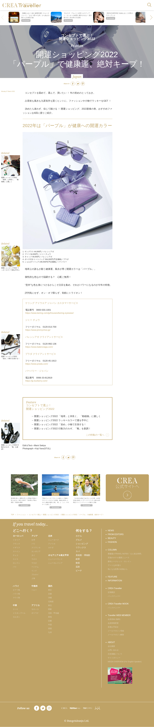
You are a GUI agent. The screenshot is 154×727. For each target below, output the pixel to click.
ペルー (34, 590)
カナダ (51, 548)
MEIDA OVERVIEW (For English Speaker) (125, 662)
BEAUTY (112, 538)
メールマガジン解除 (116, 635)
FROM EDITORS (115, 534)
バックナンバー (114, 596)
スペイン (16, 551)
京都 (50, 594)
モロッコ (35, 609)
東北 (50, 605)
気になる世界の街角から (118, 569)
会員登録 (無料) (114, 619)
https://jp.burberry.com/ (36, 381)
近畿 (50, 621)
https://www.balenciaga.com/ (39, 347)
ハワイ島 (16, 594)
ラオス (34, 559)
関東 (50, 609)
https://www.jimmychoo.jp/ (37, 330)
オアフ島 (16, 590)
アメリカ (51, 544)
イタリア (16, 540)
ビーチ (79, 570)
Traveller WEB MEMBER (119, 615)
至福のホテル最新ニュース (118, 558)
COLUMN (112, 550)
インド (34, 571)
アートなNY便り (114, 565)
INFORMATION (115, 581)
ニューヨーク (53, 540)
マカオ (34, 563)
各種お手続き (113, 627)
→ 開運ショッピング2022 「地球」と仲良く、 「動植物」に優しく (66, 416)
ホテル (79, 536)
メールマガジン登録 (116, 631)
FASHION (112, 542)
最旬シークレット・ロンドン (119, 561)
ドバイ (15, 609)
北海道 (51, 601)
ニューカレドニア (55, 563)
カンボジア (35, 551)
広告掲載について (115, 654)
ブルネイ (35, 574)
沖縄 (50, 598)
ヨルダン (16, 617)
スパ (78, 551)
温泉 (78, 567)
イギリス (16, 548)
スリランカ (35, 548)
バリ (33, 544)
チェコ (15, 555)
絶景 (78, 559)
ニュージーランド (55, 559)
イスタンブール (19, 613)
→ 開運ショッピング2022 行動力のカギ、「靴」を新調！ (61, 428)
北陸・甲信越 (53, 613)
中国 (50, 625)
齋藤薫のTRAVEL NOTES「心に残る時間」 (125, 554)
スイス (15, 559)
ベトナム (35, 567)
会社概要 (111, 646)
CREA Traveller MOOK (118, 604)
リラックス (81, 547)
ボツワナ (35, 613)
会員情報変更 (113, 623)
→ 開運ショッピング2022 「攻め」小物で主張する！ (58, 424)
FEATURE (112, 577)
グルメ (79, 540)
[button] (151, 17)
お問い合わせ (113, 650)
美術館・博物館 (83, 555)
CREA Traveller (115, 588)
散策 (78, 563)
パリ (14, 567)
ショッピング (82, 544)
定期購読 (111, 592)
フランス (16, 544)
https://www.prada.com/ (36, 364)
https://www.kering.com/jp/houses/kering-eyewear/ (49, 313)
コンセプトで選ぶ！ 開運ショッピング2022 (77, 37)
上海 (33, 578)
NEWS (111, 530)
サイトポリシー (114, 658)
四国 (50, 628)
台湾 (33, 540)
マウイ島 (16, 598)
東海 (50, 617)
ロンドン (16, 563)
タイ (33, 555)
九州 (50, 632)
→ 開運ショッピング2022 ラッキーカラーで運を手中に (59, 420)
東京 (50, 590)
